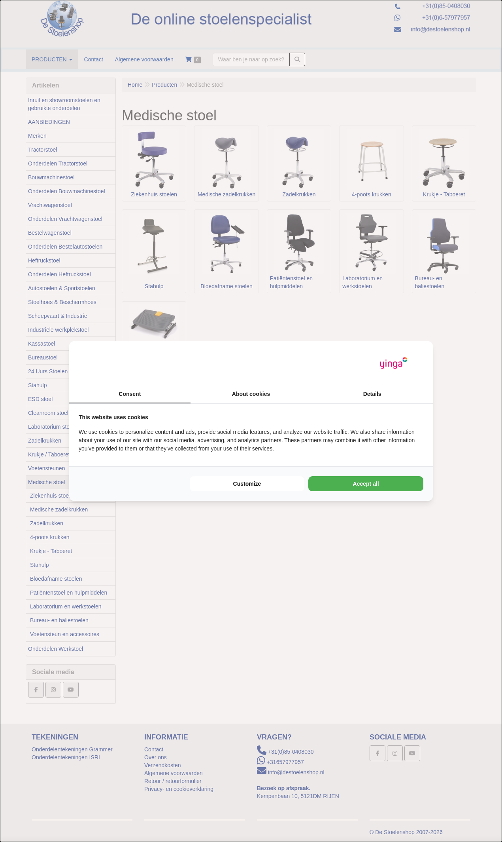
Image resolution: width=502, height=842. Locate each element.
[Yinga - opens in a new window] (393, 363)
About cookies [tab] (251, 394)
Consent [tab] (130, 394)
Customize (247, 484)
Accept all (366, 484)
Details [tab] (372, 394)
